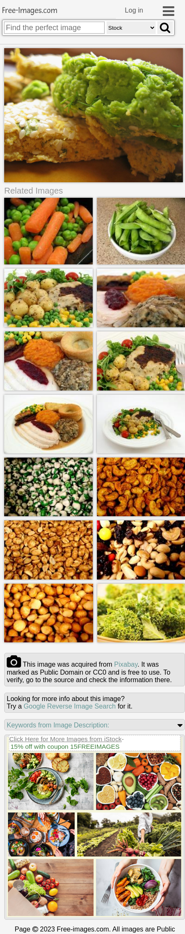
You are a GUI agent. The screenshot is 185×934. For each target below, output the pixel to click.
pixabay (126, 664)
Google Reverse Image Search (69, 706)
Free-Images (29, 11)
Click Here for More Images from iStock (65, 739)
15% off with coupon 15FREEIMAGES (65, 746)
